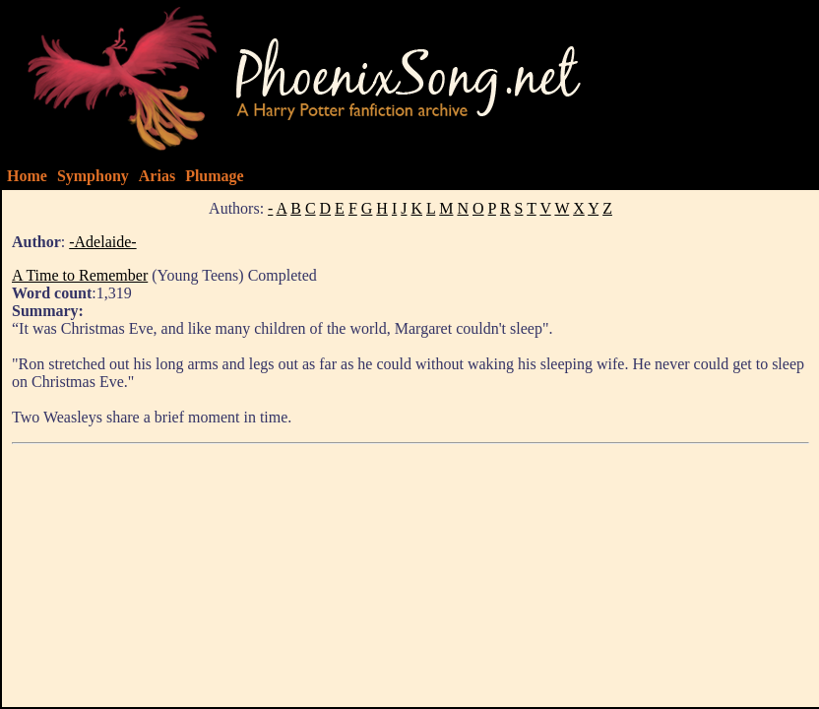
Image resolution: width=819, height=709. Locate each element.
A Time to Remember (80, 275)
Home (27, 175)
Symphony (93, 175)
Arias (157, 175)
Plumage (214, 175)
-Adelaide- (102, 241)
